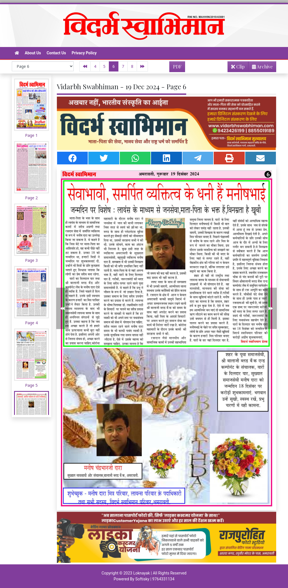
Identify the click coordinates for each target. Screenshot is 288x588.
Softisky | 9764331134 (154, 579)
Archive (261, 68)
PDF (177, 67)
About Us (33, 53)
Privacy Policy (84, 53)
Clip (238, 67)
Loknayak (141, 573)
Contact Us (56, 53)
